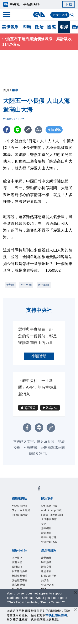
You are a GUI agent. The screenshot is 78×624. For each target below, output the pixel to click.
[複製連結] (28, 129)
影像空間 (47, 572)
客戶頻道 (47, 566)
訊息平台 (47, 577)
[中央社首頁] (39, 14)
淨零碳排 (47, 530)
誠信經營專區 (21, 586)
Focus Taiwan (21, 506)
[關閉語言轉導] (75, 593)
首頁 (6, 90)
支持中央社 (60, 15)
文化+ (45, 525)
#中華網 (43, 285)
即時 (27, 27)
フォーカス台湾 (22, 511)
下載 (68, 4)
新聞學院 (47, 535)
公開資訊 (18, 572)
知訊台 (45, 586)
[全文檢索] (72, 15)
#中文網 (26, 285)
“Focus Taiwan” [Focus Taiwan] (51, 602)
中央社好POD (50, 545)
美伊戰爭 (10, 27)
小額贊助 (39, 356)
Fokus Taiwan (21, 516)
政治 (39, 27)
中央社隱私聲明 (56, 615)
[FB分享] (6, 129)
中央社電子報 (50, 540)
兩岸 (63, 27)
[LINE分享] (17, 129)
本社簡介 (18, 562)
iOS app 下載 (50, 506)
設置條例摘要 (21, 577)
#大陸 (10, 285)
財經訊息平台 (50, 581)
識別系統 (18, 566)
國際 (51, 27)
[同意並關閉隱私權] (75, 610)
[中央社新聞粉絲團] (39, 489)
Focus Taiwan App (53, 516)
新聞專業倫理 (21, 581)
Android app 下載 (53, 511)
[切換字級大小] (38, 129)
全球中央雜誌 (50, 520)
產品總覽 (47, 562)
